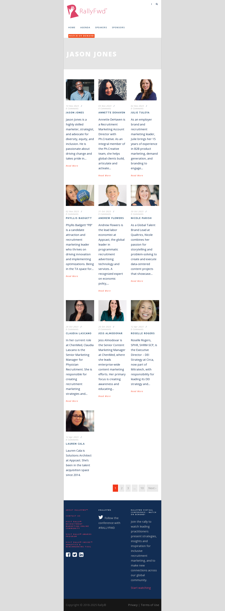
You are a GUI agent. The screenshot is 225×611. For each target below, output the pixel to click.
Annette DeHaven (111, 112)
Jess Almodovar (110, 333)
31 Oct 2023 (104, 211)
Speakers (101, 27)
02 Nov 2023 (137, 106)
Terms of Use (150, 605)
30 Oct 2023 (137, 211)
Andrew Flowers (111, 218)
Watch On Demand (81, 36)
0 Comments (72, 108)
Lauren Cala (75, 443)
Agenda (85, 27)
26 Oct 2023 (72, 326)
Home (71, 27)
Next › (152, 488)
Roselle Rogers (143, 333)
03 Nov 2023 (104, 106)
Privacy (133, 605)
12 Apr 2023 (137, 326)
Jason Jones (75, 112)
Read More (72, 165)
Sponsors (118, 27)
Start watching (141, 588)
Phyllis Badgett (79, 218)
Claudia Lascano (79, 333)
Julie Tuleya (140, 112)
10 (142, 488)
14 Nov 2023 (72, 106)
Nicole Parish (141, 218)
